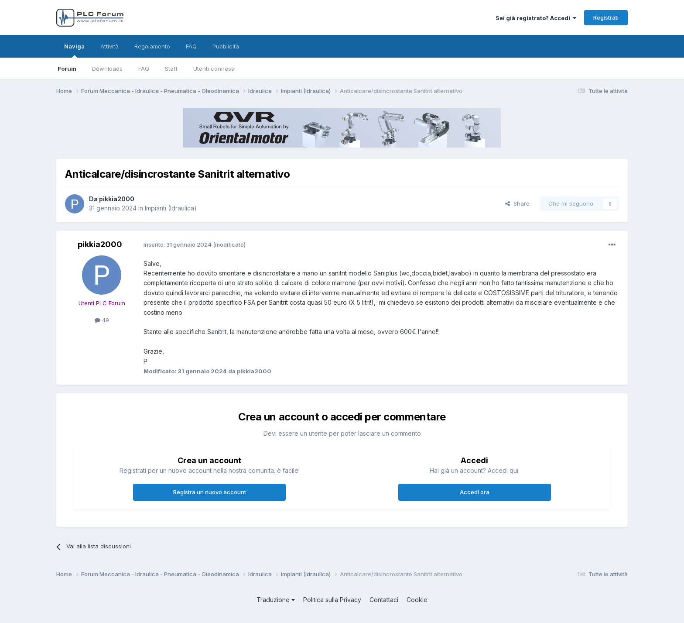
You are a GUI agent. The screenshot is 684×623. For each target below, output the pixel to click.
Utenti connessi (214, 68)
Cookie (417, 599)
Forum (67, 68)
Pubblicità (225, 46)
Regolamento (152, 46)
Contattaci (383, 599)
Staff (171, 68)
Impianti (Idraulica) (171, 208)
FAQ (143, 68)
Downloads (107, 68)
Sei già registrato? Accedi (536, 17)
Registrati (606, 17)
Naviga (74, 50)
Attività (109, 46)
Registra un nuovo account (209, 492)
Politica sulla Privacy (332, 599)
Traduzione (275, 599)
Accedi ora (474, 492)
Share (517, 203)
